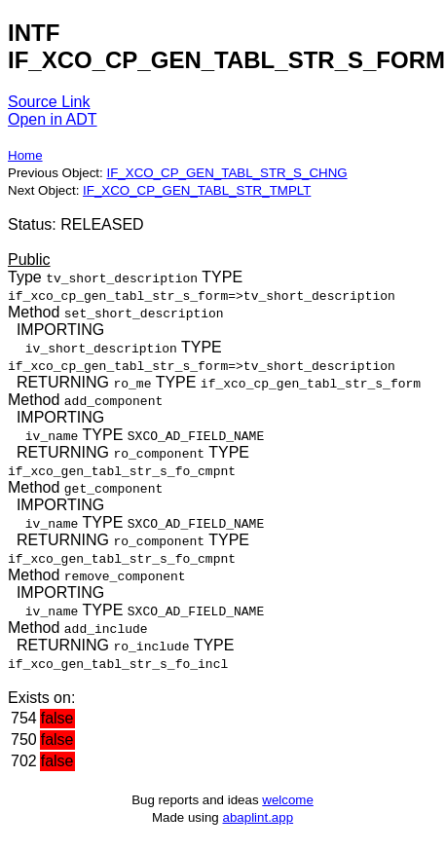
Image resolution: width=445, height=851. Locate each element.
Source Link (49, 101)
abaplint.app (257, 817)
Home (25, 155)
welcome (288, 800)
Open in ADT (52, 119)
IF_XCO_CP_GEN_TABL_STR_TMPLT (197, 190)
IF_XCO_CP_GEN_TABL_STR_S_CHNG (226, 173)
